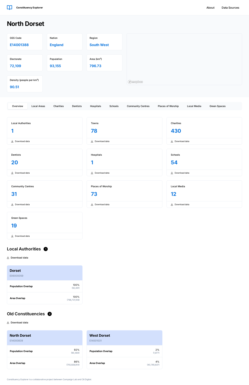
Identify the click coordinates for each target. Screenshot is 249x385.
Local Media (194, 106)
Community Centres (138, 106)
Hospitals (95, 106)
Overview (17, 106)
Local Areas (38, 106)
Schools (114, 106)
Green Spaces (218, 106)
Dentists (77, 106)
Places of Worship (168, 106)
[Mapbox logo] (135, 82)
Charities (58, 106)
